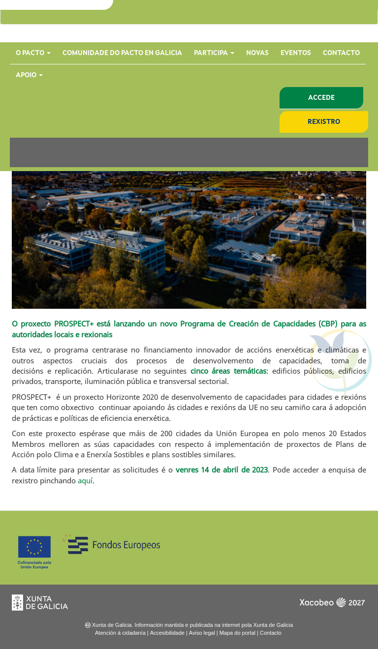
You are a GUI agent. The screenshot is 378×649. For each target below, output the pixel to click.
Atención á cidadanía (120, 633)
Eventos (296, 53)
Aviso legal (202, 633)
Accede (321, 97)
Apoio (29, 75)
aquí (85, 480)
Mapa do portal (237, 633)
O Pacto (33, 53)
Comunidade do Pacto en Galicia (122, 53)
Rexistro (324, 121)
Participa (214, 53)
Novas (257, 53)
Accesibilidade (167, 633)
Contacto (341, 53)
